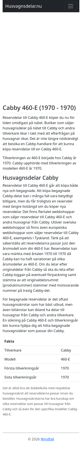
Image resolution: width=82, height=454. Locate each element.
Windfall (47, 439)
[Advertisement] (41, 61)
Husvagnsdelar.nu (23, 6)
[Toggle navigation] (71, 6)
